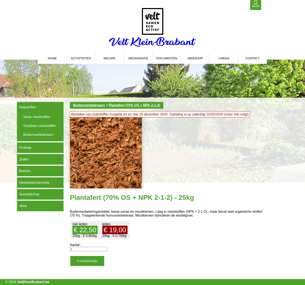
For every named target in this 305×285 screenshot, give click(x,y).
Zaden (24, 159)
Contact (252, 58)
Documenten (166, 58)
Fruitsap (25, 147)
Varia (23, 206)
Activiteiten (81, 58)
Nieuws (109, 58)
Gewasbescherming (34, 182)
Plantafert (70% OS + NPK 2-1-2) (134, 105)
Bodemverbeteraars (38, 134)
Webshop (195, 58)
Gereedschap (29, 194)
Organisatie (138, 58)
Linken (224, 58)
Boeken (24, 171)
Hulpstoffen (27, 107)
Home (52, 58)
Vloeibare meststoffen (39, 126)
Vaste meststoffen (36, 117)
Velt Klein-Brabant (152, 42)
